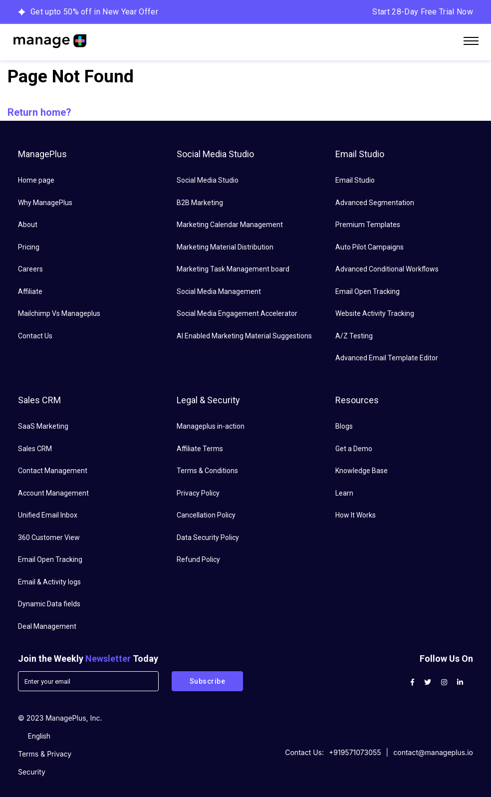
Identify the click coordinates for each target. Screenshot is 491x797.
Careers (30, 269)
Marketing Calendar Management (230, 225)
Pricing (28, 247)
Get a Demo (353, 449)
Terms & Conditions (207, 471)
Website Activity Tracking (374, 313)
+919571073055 (355, 752)
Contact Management (52, 471)
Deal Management (47, 626)
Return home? (39, 112)
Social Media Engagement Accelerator (237, 313)
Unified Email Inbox (47, 515)
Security (31, 772)
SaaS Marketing (43, 426)
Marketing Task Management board (233, 269)
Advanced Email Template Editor (386, 358)
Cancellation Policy (206, 515)
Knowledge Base (361, 471)
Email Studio (355, 180)
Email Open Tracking (367, 291)
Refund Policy (198, 559)
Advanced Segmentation (374, 203)
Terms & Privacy (44, 754)
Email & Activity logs (49, 582)
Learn (344, 493)
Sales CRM (35, 449)
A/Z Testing (354, 336)
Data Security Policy (208, 537)
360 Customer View (49, 537)
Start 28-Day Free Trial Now (422, 11)
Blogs (344, 426)
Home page (36, 180)
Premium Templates (367, 225)
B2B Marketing (200, 203)
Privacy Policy (198, 493)
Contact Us (35, 336)
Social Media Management (219, 291)
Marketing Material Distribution (225, 247)
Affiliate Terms (200, 449)
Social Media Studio (208, 180)
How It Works (355, 515)
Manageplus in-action (211, 426)
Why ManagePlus (45, 203)
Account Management (53, 493)
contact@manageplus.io (433, 752)
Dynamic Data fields (49, 604)
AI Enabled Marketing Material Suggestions (244, 336)
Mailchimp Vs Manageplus (59, 313)
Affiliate (30, 291)
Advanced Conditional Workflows (387, 269)
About (27, 225)
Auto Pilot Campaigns (369, 247)
